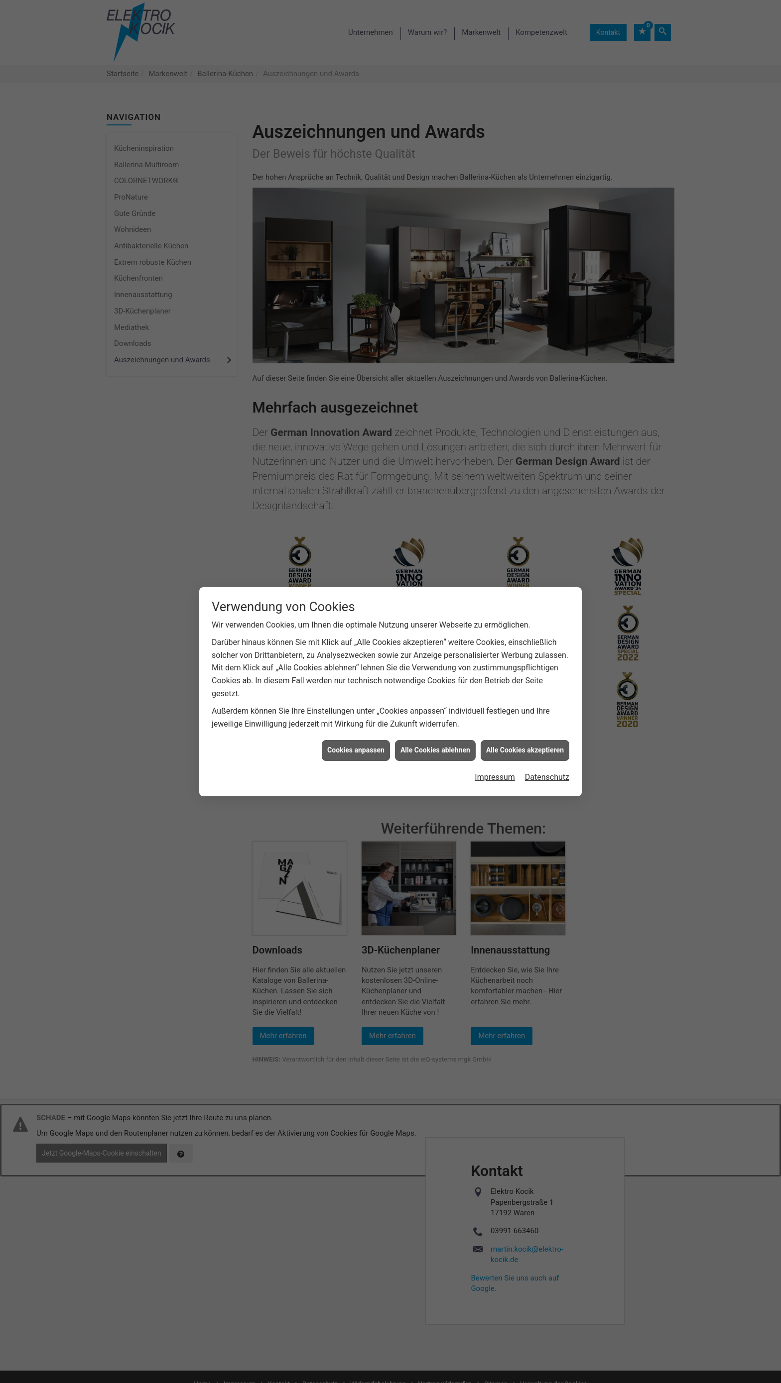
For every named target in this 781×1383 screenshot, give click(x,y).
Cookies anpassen (356, 730)
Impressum (495, 756)
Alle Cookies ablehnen (435, 730)
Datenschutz (547, 756)
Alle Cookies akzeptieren (525, 730)
